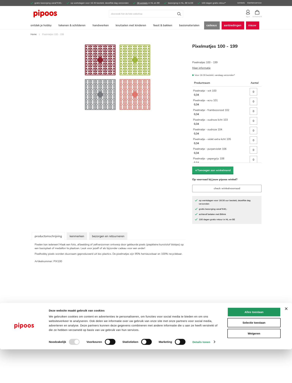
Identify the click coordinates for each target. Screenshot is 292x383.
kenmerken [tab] (77, 237)
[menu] (146, 25)
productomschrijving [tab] (48, 237)
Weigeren (254, 367)
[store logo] (59, 13)
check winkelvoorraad (227, 189)
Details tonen (201, 375)
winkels (241, 2)
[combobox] (146, 14)
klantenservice (254, 2)
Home (33, 35)
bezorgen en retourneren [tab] (108, 237)
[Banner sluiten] (286, 342)
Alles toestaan (254, 345)
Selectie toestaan (254, 356)
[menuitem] (40, 25)
